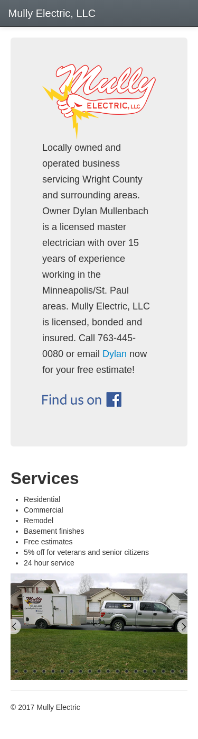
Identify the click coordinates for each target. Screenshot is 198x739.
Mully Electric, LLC (50, 13)
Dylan (114, 354)
